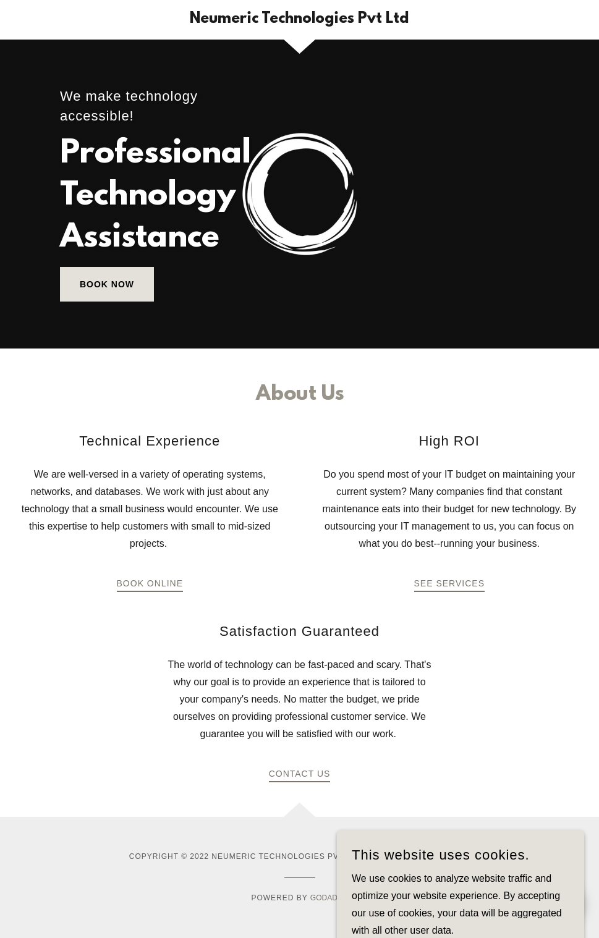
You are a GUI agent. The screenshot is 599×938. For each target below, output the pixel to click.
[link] (299, 19)
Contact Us (300, 774)
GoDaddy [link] (329, 898)
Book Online (150, 583)
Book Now (107, 284)
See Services (449, 583)
